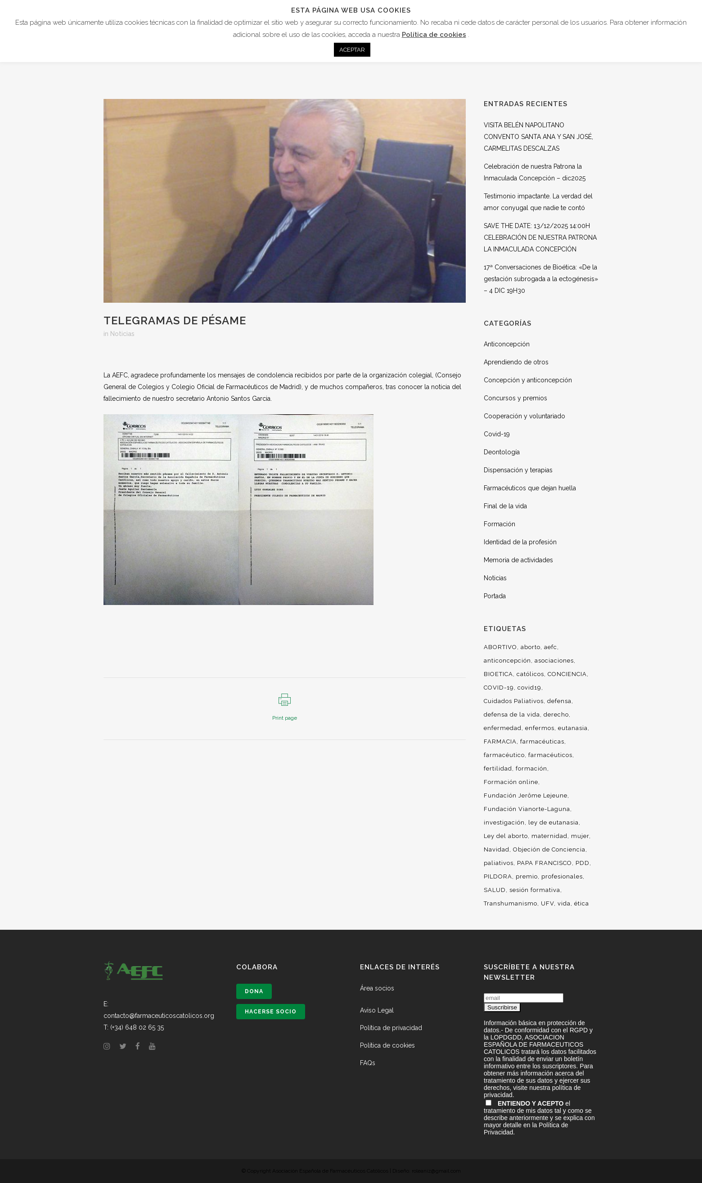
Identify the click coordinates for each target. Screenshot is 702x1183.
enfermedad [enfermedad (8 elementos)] (503, 728)
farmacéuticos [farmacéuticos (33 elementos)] (550, 755)
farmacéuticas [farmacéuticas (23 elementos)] (542, 741)
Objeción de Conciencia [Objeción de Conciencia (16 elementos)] (549, 849)
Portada (495, 596)
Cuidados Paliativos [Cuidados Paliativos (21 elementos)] (514, 701)
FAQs (367, 1062)
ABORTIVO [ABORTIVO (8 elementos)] (500, 647)
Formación (499, 524)
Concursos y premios (515, 398)
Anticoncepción (507, 344)
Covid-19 (497, 434)
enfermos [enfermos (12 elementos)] (539, 728)
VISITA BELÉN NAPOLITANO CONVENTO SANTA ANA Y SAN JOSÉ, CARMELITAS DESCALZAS (538, 136)
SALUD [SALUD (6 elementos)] (495, 890)
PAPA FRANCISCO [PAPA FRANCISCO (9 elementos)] (544, 863)
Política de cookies (387, 1045)
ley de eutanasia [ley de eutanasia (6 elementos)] (553, 822)
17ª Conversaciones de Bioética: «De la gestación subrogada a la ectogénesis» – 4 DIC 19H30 (541, 279)
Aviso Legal (377, 1010)
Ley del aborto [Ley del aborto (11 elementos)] (506, 836)
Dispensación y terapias (518, 470)
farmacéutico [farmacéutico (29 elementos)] (504, 755)
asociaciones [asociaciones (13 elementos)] (554, 660)
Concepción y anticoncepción (528, 380)
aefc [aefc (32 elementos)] (550, 647)
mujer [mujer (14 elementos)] (580, 836)
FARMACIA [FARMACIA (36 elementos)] (500, 741)
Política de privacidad (391, 1027)
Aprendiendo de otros (516, 362)
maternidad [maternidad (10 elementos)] (549, 836)
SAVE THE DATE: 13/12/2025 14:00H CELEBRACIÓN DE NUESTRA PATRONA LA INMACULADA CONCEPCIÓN (540, 237)
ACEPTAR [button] (352, 49)
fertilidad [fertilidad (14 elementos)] (498, 768)
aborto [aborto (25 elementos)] (530, 647)
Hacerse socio (271, 1011)
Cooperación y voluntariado (524, 416)
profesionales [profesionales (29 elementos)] (562, 876)
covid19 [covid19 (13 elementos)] (529, 687)
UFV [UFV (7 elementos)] (547, 903)
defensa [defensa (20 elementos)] (559, 701)
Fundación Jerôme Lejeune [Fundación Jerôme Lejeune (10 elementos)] (525, 795)
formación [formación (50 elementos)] (531, 768)
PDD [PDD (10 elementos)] (583, 863)
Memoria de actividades (518, 560)
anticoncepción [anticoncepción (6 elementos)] (507, 660)
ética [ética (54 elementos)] (581, 903)
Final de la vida (505, 506)
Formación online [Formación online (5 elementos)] (511, 782)
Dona (254, 991)
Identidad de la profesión (520, 542)
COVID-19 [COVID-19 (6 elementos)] (499, 687)
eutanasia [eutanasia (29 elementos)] (573, 728)
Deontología (502, 452)
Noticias (122, 333)
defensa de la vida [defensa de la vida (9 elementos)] (512, 714)
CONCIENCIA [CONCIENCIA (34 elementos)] (567, 674)
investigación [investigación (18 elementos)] (504, 822)
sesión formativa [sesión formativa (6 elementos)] (534, 890)
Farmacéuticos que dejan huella (530, 488)
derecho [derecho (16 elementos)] (556, 714)
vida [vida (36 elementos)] (564, 903)
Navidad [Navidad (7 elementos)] (496, 849)
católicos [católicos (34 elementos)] (530, 674)
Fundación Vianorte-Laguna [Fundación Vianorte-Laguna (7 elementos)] (527, 809)
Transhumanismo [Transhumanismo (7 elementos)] (510, 903)
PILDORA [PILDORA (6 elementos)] (498, 876)
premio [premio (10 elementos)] (527, 876)
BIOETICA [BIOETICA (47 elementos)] (498, 674)
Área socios (377, 988)
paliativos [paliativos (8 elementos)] (498, 863)
